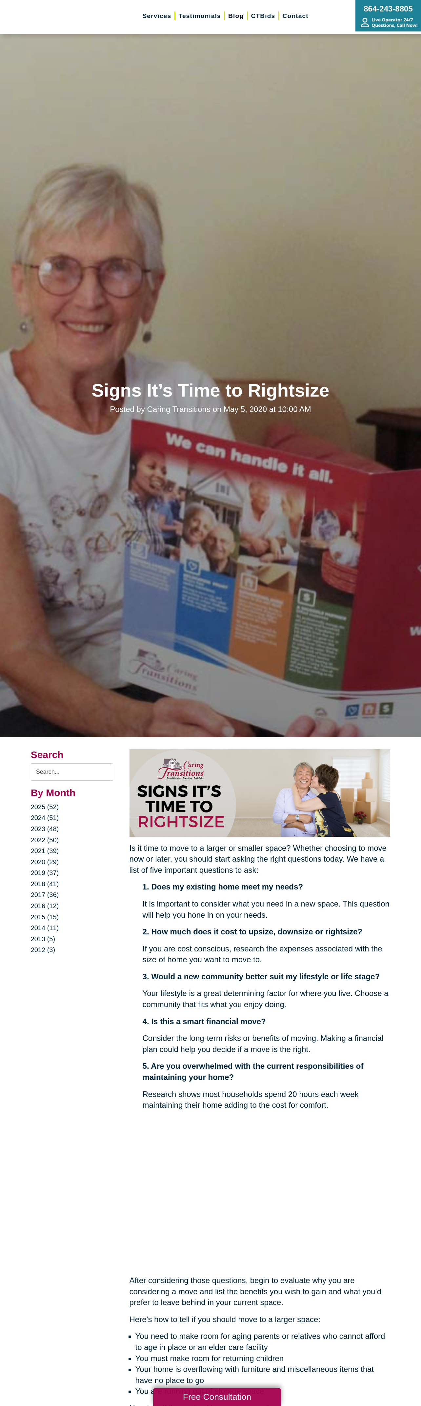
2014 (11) (45, 927)
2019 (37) (45, 872)
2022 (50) (45, 840)
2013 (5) (43, 939)
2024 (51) (45, 817)
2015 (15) (45, 917)
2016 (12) (45, 905)
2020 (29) (45, 862)
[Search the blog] (72, 772)
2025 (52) (45, 806)
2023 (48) (45, 828)
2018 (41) (45, 884)
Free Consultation (217, 1397)
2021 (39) (45, 850)
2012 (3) (43, 949)
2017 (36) (45, 894)
